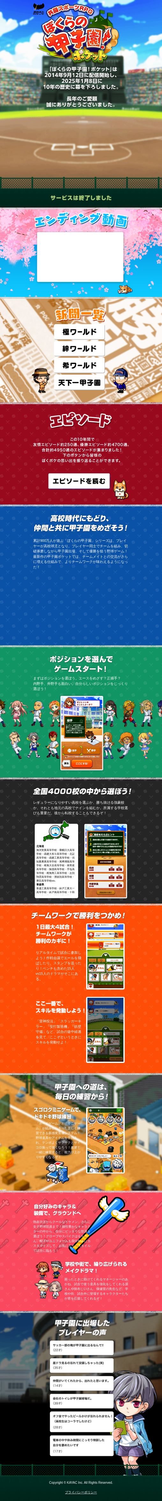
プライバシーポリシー (81, 1492)
